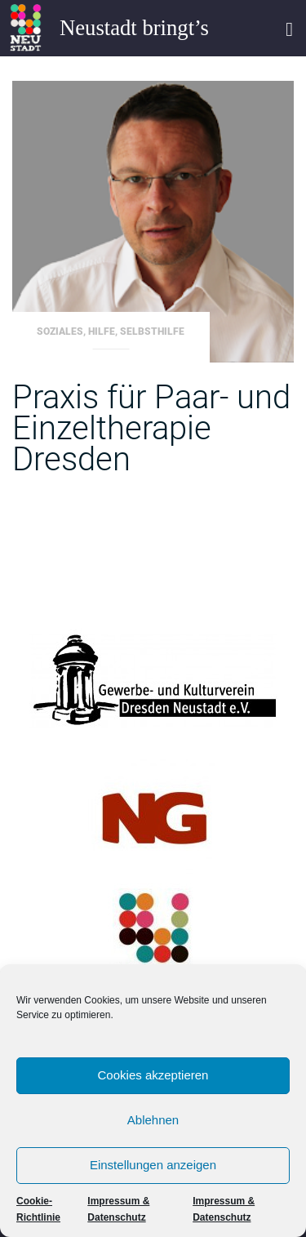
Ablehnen (153, 1120)
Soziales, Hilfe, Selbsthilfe (110, 331)
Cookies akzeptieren (153, 1075)
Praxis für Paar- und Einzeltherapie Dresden (151, 428)
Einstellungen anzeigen (153, 1165)
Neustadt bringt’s (134, 28)
